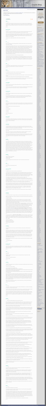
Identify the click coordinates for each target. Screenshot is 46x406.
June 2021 (38, 87)
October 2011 (38, 175)
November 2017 (39, 118)
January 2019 (38, 107)
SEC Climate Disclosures (6, 9)
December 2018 (39, 108)
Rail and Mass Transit (39, 292)
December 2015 (39, 136)
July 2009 (38, 196)
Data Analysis (38, 256)
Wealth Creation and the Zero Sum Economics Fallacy (40, 65)
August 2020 (38, 94)
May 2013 (38, 160)
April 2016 (38, 133)
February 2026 (38, 70)
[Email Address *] (41, 20)
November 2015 (39, 137)
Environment (38, 260)
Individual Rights (8, 15)
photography (38, 286)
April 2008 (38, 208)
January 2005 (38, 238)
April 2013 (38, 161)
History (38, 270)
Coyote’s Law (38, 50)
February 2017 (38, 125)
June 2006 (38, 225)
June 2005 (38, 234)
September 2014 (39, 148)
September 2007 (39, 213)
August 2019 (38, 102)
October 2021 (38, 84)
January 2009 (38, 201)
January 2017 (38, 126)
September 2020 (39, 93)
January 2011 (38, 182)
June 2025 (38, 76)
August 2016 (38, 130)
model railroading (39, 281)
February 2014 (38, 153)
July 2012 (38, 168)
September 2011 (39, 176)
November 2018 (39, 109)
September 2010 (39, 185)
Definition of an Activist (39, 51)
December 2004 (39, 239)
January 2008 (38, 210)
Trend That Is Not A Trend (40, 302)
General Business (39, 267)
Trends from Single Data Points (40, 303)
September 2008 (39, 204)
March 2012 (38, 171)
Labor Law (38, 278)
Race (37, 291)
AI (37, 246)
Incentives (38, 274)
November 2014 (39, 146)
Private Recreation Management (40, 289)
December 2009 (39, 192)
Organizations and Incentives (40, 284)
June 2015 (38, 141)
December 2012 (39, 164)
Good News (38, 268)
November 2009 (39, 193)
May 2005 (38, 235)
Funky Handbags (39, 53)
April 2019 (38, 105)
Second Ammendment (39, 295)
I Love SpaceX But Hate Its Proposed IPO (40, 31)
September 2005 (39, 232)
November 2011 (39, 174)
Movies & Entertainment (39, 282)
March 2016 (38, 134)
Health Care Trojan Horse (40, 54)
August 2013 (38, 158)
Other (37, 285)
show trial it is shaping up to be (20, 12)
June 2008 (38, 206)
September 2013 (39, 157)
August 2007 (38, 214)
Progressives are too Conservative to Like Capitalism (40, 59)
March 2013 (38, 162)
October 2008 (38, 203)
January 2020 (38, 98)
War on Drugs (38, 305)
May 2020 (38, 95)
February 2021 (38, 90)
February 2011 (38, 181)
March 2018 (38, 115)
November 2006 (39, 221)
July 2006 (38, 224)
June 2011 (38, 178)
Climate (38, 253)
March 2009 (38, 199)
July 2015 (38, 140)
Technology (38, 298)
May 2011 (38, 179)
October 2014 (38, 147)
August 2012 (38, 167)
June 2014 (38, 150)
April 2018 (38, 114)
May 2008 (38, 207)
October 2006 (38, 222)
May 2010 (38, 188)
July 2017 (38, 121)
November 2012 (39, 165)
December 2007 (39, 211)
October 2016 (38, 128)
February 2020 (38, 97)
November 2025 (39, 72)
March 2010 (38, 190)
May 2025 (38, 77)
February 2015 (38, 144)
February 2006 (38, 228)
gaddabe (7, 139)
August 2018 (38, 111)
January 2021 (38, 91)
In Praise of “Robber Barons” (40, 56)
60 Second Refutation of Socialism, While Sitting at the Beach (40, 44)
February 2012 (38, 172)
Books (38, 250)
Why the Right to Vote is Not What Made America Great (40, 66)
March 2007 (38, 218)
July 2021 (38, 86)
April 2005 (38, 236)
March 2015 (38, 143)
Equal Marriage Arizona (39, 261)
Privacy (38, 288)
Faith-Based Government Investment (31, 9)
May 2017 (38, 123)
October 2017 (38, 119)
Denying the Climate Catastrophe (39, 34)
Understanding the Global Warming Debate (40, 39)
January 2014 (38, 154)
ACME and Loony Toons (39, 245)
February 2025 (38, 79)
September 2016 (39, 129)
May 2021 (38, 88)
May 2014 (38, 151)
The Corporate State (39, 299)
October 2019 (38, 100)
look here (11, 44)
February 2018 (38, 116)
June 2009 (38, 197)
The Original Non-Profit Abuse (40, 30)
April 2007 (38, 217)
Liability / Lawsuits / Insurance (40, 279)
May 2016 (38, 132)
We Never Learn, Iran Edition (40, 29)
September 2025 (39, 74)
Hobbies (38, 271)
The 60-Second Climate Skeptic (40, 62)
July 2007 (38, 215)
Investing (38, 277)
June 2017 (38, 122)
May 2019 (38, 104)
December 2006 (39, 220)
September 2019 (39, 101)
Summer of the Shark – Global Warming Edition (40, 38)
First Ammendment (39, 264)
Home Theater (38, 272)
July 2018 (38, 112)
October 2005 (38, 231)
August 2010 (38, 186)
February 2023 (38, 81)
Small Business (39, 296)
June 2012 (38, 169)
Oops (37, 32)
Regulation (38, 293)
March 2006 (38, 227)
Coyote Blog (37, 5)
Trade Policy (38, 300)
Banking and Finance (39, 248)
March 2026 (38, 69)
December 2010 (39, 183)
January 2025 (38, 80)
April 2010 (38, 189)
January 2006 (38, 229)
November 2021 (39, 83)
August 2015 (38, 139)
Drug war (38, 257)
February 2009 (38, 200)
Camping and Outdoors (39, 251)
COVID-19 (38, 254)
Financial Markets (39, 263)
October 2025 (38, 73)
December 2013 (39, 155)
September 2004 (39, 241)
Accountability (38, 244)
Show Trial (5, 10)
